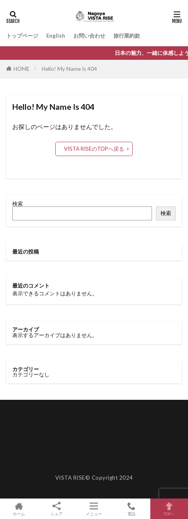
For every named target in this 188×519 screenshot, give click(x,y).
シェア (56, 509)
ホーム (19, 509)
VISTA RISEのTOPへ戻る (94, 148)
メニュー (94, 509)
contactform (28, 418)
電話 (131, 509)
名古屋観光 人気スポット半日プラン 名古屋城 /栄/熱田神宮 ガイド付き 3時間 (91, 454)
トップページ (22, 35)
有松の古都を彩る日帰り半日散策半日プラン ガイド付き (81, 462)
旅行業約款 (126, 35)
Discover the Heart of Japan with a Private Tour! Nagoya (81, 424)
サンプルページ (32, 435)
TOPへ (169, 509)
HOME (21, 69)
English (55, 35)
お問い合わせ (89, 35)
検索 (17, 203)
